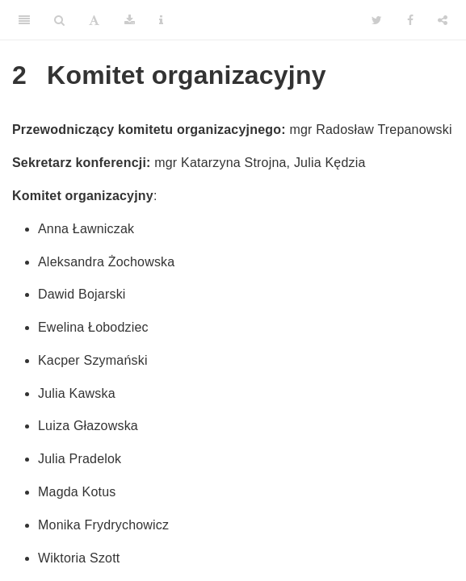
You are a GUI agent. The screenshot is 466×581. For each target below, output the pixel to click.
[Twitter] (376, 20)
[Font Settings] (94, 20)
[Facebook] (410, 20)
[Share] (443, 20)
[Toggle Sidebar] (24, 20)
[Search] (59, 20)
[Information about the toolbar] (161, 20)
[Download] (129, 20)
